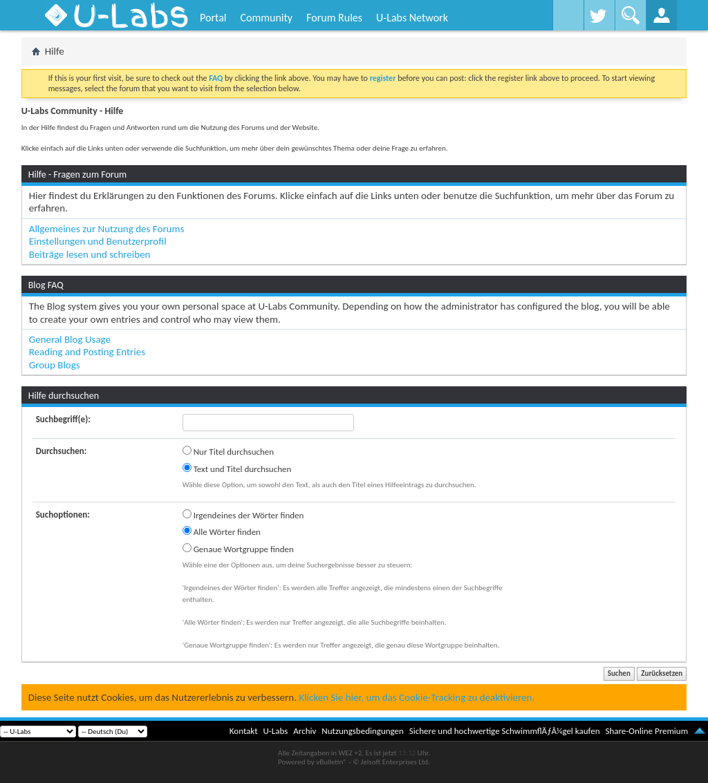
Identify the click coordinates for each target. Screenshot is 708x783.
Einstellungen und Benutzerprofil (98, 241)
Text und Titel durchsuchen (237, 468)
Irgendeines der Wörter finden (243, 514)
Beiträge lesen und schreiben (90, 254)
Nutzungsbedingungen (363, 731)
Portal (213, 17)
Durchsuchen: (61, 451)
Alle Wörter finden (222, 531)
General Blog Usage (70, 339)
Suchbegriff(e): (63, 419)
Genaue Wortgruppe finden (238, 548)
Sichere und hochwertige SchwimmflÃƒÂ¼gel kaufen (504, 731)
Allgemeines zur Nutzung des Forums (107, 229)
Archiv (304, 731)
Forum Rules (334, 17)
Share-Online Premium (646, 731)
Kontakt (244, 731)
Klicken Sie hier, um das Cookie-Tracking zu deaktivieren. (416, 697)
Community (266, 17)
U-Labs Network (412, 17)
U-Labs (275, 731)
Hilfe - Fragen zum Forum (77, 174)
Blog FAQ (46, 285)
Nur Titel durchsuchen (228, 451)
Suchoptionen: (63, 514)
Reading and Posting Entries (87, 352)
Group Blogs (54, 365)
